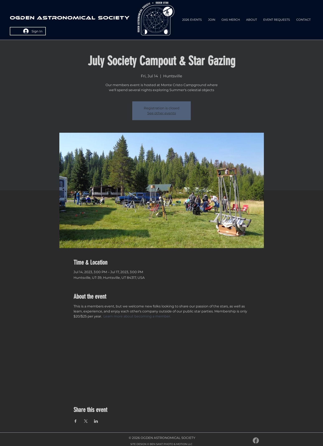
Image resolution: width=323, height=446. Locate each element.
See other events (161, 113)
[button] (251, 20)
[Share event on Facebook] (76, 421)
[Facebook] (256, 440)
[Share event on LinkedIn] (96, 421)
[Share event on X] (86, 421)
